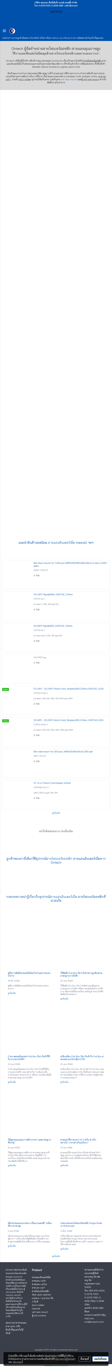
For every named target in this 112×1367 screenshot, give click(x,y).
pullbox (36, 1298)
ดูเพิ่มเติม (56, 813)
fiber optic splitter (41, 1294)
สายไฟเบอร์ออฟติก (63, 53)
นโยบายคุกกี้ (18, 1362)
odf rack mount (69, 79)
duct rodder (25, 79)
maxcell (36, 1308)
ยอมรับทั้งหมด (100, 1359)
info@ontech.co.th (94, 1321)
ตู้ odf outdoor (39, 1315)
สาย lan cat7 (38, 1287)
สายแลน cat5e (39, 1284)
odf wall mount (91, 79)
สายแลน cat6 (39, 1280)
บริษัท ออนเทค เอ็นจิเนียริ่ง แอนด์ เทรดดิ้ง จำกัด (55, 2)
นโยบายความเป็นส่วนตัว (65, 1359)
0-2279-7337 (91, 1294)
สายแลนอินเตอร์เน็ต (61, 542)
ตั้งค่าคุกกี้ (84, 1359)
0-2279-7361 (91, 1297)
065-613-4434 (96, 1290)
